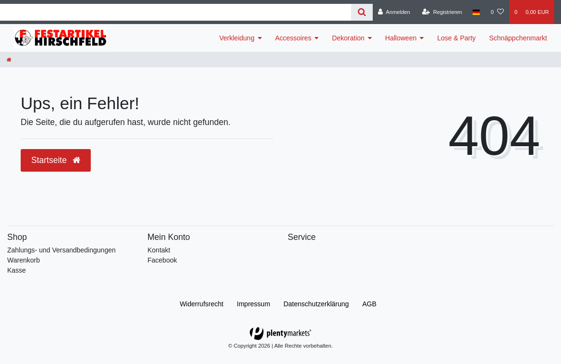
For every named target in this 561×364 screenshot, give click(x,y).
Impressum (253, 304)
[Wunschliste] (497, 12)
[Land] (476, 12)
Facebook (162, 260)
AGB (369, 304)
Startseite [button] (55, 160)
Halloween (400, 38)
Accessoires (293, 38)
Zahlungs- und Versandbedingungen (61, 250)
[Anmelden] (394, 12)
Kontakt (158, 250)
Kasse (16, 270)
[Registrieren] (442, 12)
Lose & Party (456, 38)
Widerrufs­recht (201, 304)
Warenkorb (23, 260)
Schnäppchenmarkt (518, 38)
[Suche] (362, 12)
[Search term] (175, 12)
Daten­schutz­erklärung (316, 304)
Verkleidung (237, 38)
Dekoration (348, 38)
